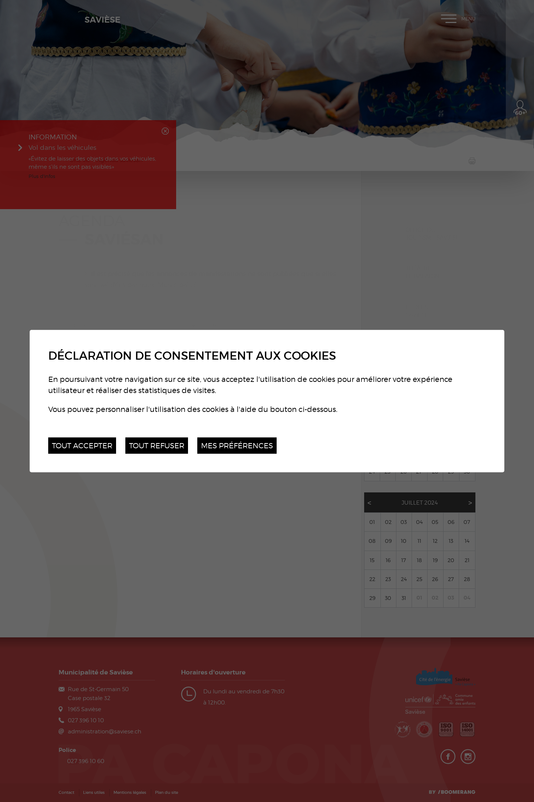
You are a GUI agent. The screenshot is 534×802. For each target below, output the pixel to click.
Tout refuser (156, 445)
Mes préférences (237, 445)
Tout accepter (82, 445)
